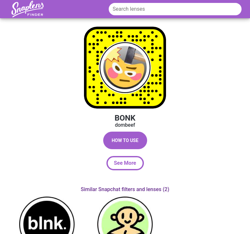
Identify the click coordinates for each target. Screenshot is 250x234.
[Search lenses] (175, 9)
